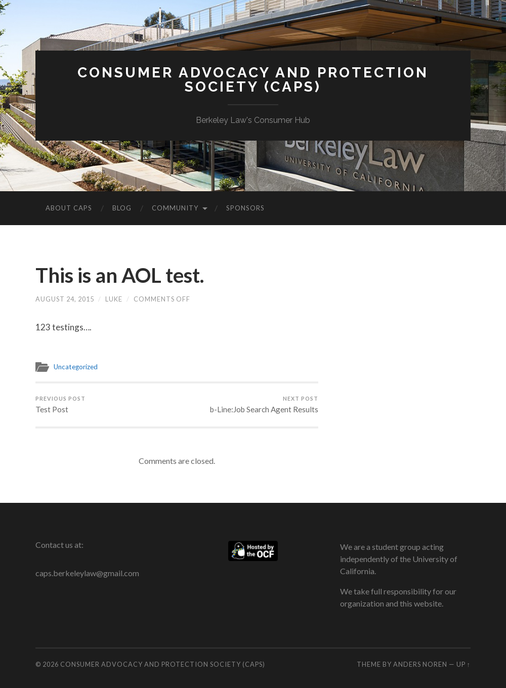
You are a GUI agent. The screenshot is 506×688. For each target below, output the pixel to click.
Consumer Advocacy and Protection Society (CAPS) (253, 79)
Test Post (60, 404)
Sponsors (245, 208)
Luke (113, 299)
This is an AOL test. (119, 275)
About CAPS (69, 208)
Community (175, 208)
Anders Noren (420, 664)
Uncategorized (76, 367)
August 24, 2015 (64, 299)
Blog (122, 208)
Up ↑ (463, 664)
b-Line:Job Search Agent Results (264, 404)
